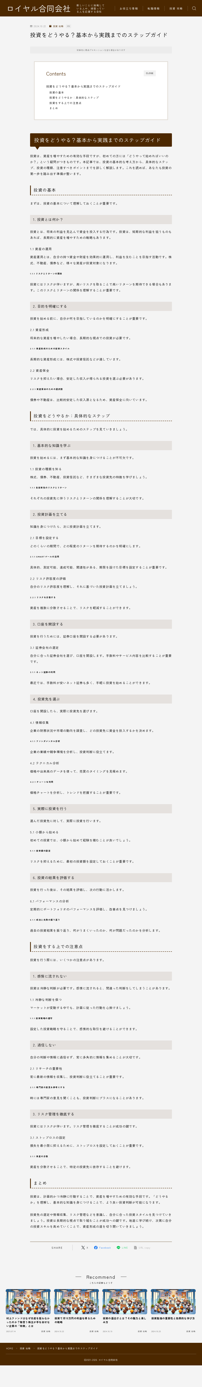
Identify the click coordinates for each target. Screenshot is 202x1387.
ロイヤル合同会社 (38, 8)
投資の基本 (56, 92)
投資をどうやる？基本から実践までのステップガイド (83, 86)
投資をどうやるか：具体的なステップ (74, 97)
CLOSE (150, 73)
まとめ (53, 108)
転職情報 (154, 8)
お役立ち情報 (129, 8)
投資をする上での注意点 (65, 103)
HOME (9, 1348)
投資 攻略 (176, 8)
